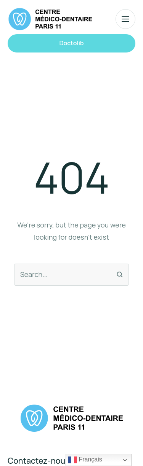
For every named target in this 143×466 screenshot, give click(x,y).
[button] (71, 43)
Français (85, 459)
